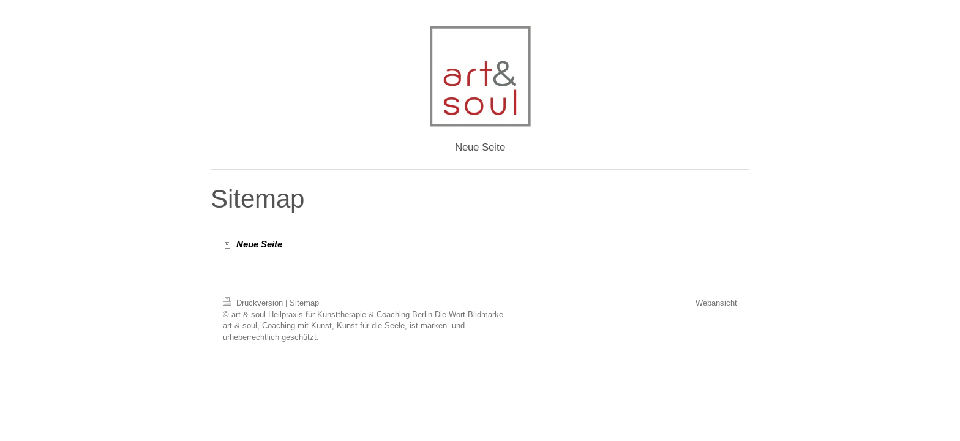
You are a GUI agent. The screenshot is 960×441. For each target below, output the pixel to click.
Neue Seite (259, 244)
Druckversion (254, 302)
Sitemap (304, 302)
